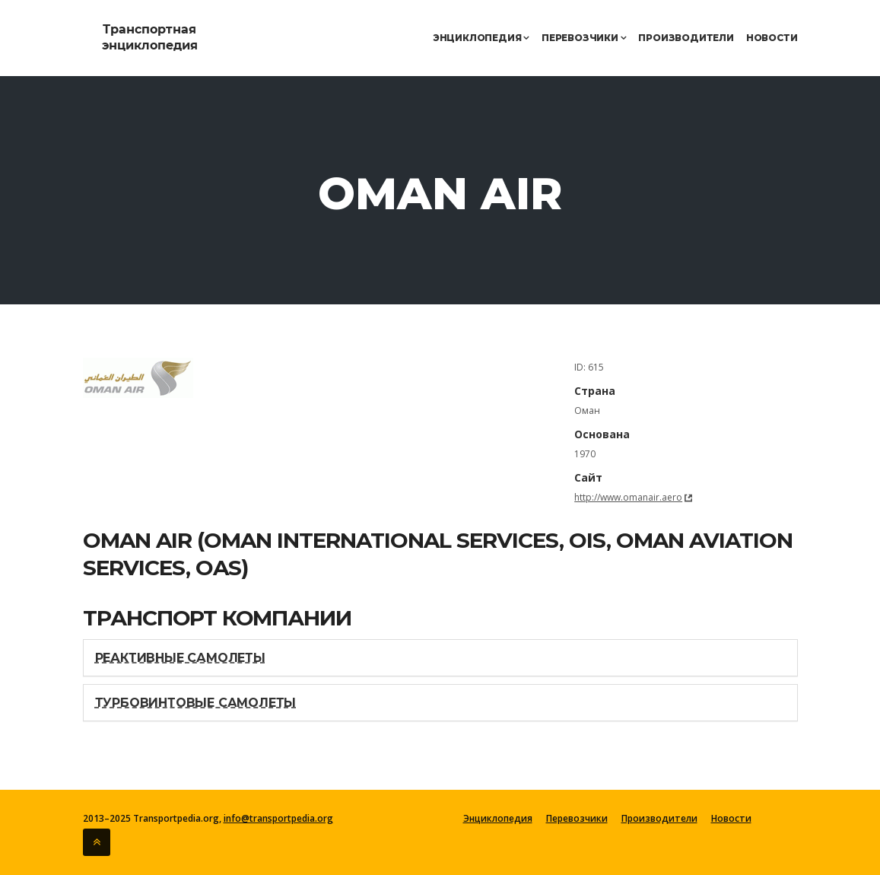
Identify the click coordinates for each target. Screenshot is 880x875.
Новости (772, 37)
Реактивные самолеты (180, 658)
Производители (685, 37)
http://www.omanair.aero (628, 497)
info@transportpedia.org (278, 818)
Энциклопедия (481, 37)
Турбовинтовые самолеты (196, 702)
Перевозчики (584, 37)
